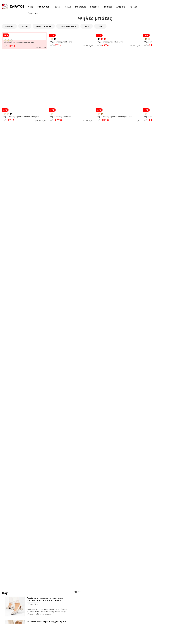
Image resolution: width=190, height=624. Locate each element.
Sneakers (95, 6)
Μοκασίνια (80, 6)
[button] (172, 6)
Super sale (33, 13)
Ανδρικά (120, 6)
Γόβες (57, 6)
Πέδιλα (67, 6)
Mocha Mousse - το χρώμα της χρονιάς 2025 (46, 621)
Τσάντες (108, 6)
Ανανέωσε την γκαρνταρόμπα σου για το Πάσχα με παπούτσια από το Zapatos (45, 599)
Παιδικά (133, 6)
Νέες (30, 6)
